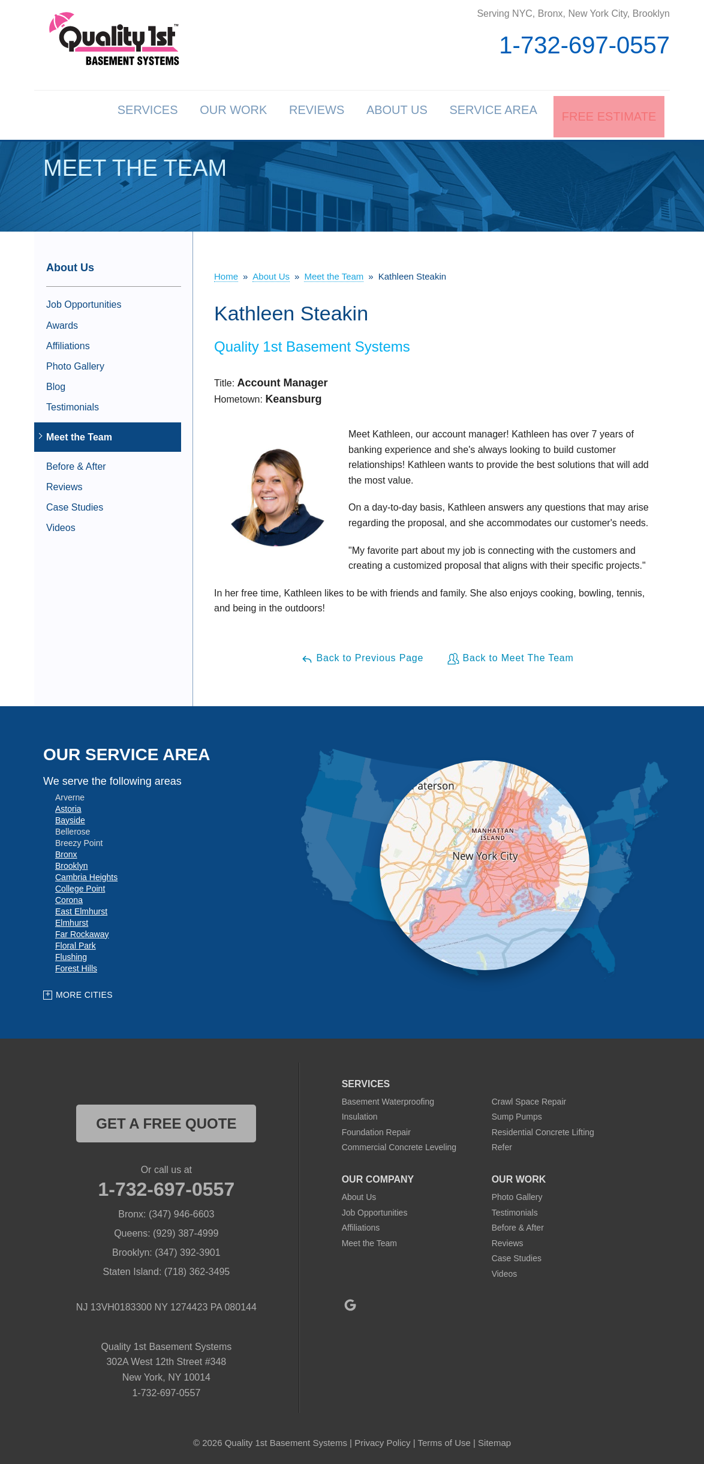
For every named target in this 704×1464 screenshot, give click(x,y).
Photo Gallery (75, 364)
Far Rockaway (82, 931)
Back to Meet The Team (510, 656)
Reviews (293, 114)
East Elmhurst (81, 908)
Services (109, 114)
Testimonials (72, 405)
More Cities (84, 992)
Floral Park (75, 942)
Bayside (70, 817)
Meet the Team (79, 434)
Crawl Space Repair (529, 1098)
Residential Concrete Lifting (543, 1129)
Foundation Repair (376, 1129)
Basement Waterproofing (388, 1098)
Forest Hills (76, 965)
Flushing (71, 954)
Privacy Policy (382, 1440)
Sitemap (494, 1440)
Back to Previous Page (362, 656)
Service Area (486, 114)
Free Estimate (608, 114)
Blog (55, 384)
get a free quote (166, 1120)
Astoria (68, 806)
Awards (62, 322)
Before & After (76, 463)
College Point (80, 885)
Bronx (66, 851)
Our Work (202, 114)
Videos (61, 525)
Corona (69, 897)
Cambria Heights (86, 874)
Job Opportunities (83, 302)
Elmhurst (71, 920)
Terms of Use (443, 1440)
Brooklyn (71, 863)
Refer (502, 1145)
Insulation (360, 1114)
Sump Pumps (517, 1114)
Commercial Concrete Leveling (399, 1145)
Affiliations (68, 343)
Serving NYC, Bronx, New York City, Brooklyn (573, 13)
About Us (382, 114)
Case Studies (74, 505)
